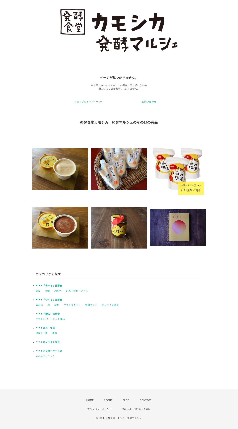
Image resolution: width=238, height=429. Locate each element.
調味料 (58, 291)
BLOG (126, 400)
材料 (56, 305)
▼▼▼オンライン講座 (48, 342)
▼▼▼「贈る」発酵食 (48, 314)
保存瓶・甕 (42, 333)
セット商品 (59, 319)
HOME (90, 400)
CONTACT (146, 400)
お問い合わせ (149, 101)
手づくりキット (72, 305)
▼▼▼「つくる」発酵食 (49, 299)
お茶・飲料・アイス (77, 291)
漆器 (54, 333)
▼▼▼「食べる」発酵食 (49, 285)
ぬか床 (39, 305)
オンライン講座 (110, 305)
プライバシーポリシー (99, 409)
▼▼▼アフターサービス (49, 351)
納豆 (38, 291)
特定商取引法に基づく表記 (136, 409)
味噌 (47, 291)
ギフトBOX (42, 319)
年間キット (91, 305)
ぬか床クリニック (45, 356)
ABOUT (108, 400)
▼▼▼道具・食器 (45, 328)
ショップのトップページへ (88, 101)
